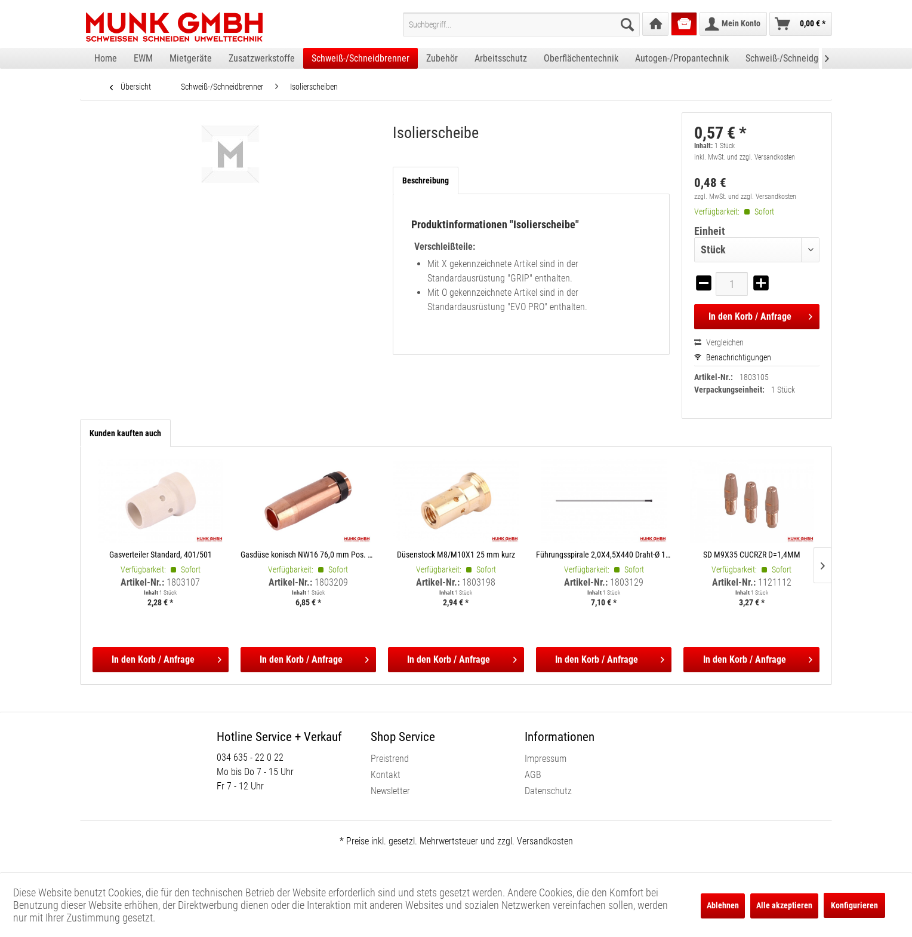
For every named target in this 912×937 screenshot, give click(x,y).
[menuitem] (521, 24)
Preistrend (390, 758)
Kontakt (385, 774)
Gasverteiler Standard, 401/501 (160, 554)
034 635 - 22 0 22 (250, 757)
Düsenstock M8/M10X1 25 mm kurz (456, 554)
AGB (533, 774)
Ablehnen (723, 905)
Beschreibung (425, 180)
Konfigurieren (854, 905)
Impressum (545, 758)
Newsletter (390, 791)
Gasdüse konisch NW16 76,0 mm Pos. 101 (309, 554)
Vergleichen (719, 342)
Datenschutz (548, 791)
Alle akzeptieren (784, 905)
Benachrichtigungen (732, 357)
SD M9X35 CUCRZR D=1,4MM (751, 554)
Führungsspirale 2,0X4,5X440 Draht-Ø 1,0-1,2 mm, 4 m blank (604, 554)
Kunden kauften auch (125, 433)
